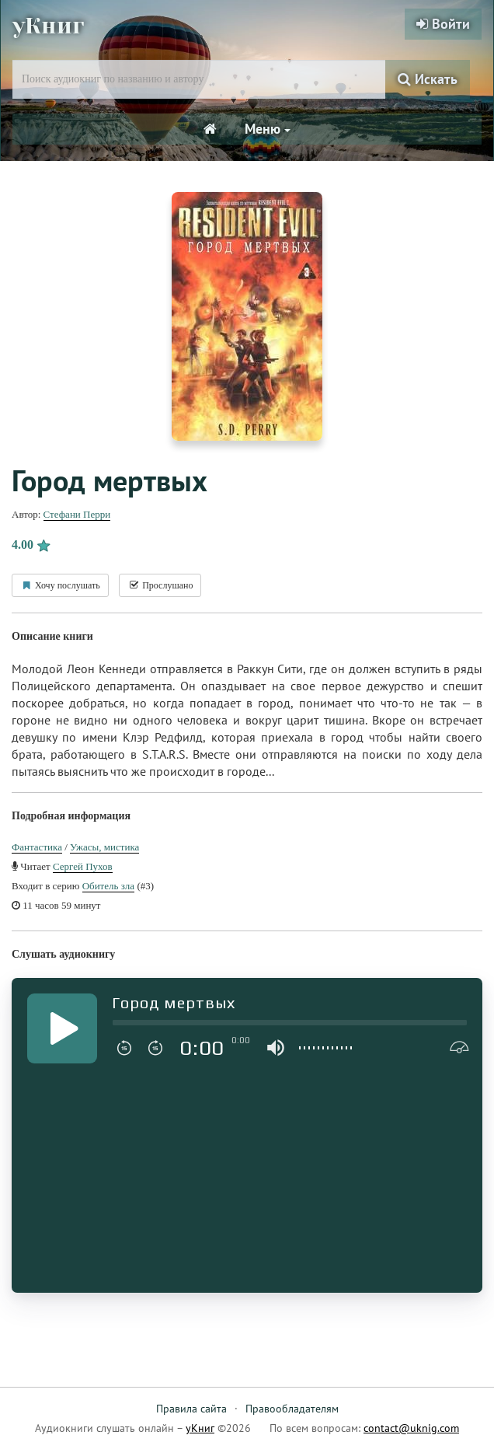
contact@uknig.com (411, 1428)
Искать (427, 79)
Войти (443, 24)
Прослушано (160, 585)
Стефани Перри (77, 514)
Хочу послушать (60, 585)
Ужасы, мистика (104, 847)
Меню (267, 129)
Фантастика (37, 847)
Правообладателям (292, 1409)
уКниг (48, 25)
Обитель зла (108, 886)
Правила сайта (191, 1409)
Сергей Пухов (83, 866)
